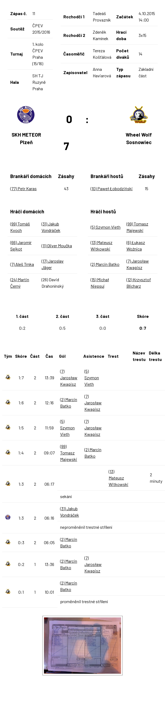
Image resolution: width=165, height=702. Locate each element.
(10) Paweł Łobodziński (112, 188)
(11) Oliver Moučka (57, 245)
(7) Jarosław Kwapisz (68, 378)
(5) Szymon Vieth (106, 227)
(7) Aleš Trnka (22, 264)
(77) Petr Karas (23, 188)
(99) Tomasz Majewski (68, 453)
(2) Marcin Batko (105, 264)
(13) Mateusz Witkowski (118, 478)
